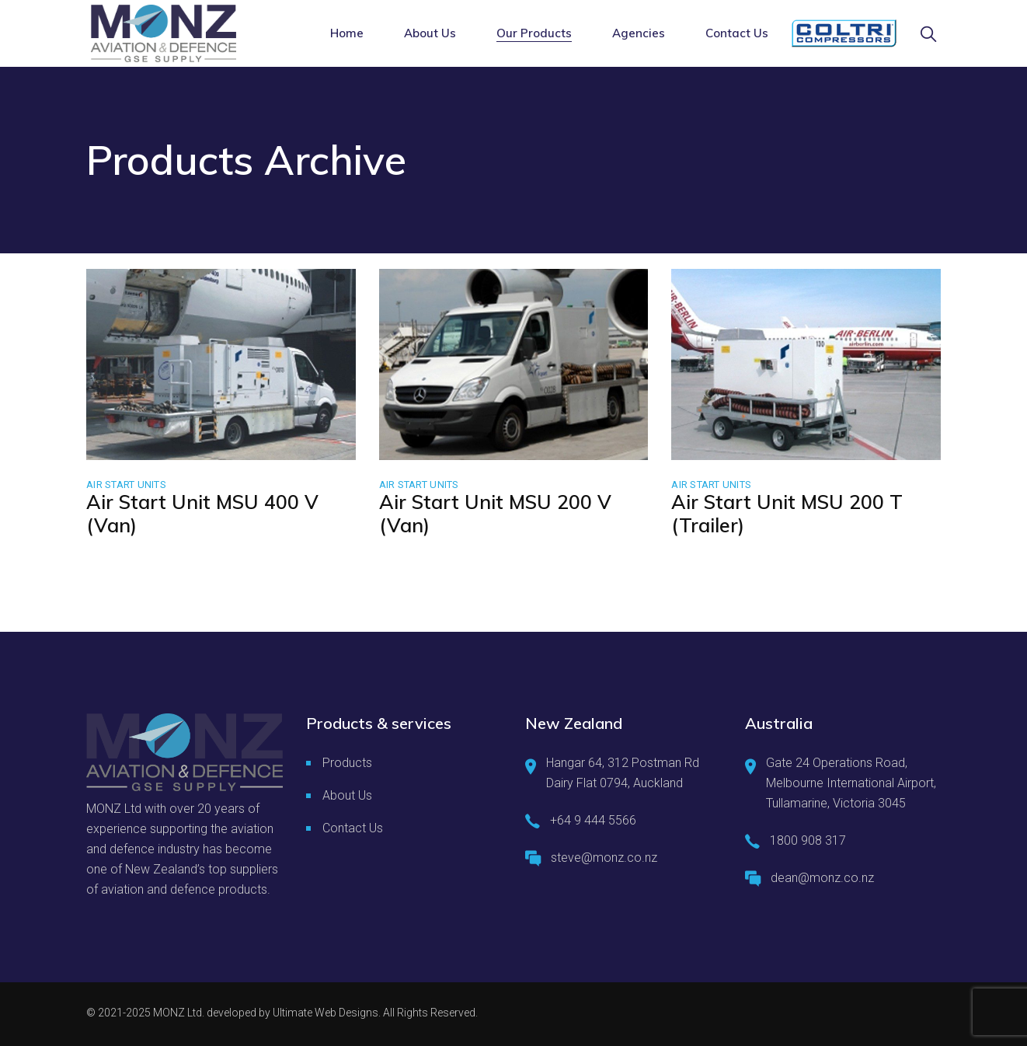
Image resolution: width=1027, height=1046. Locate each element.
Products (347, 762)
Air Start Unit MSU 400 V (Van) (202, 513)
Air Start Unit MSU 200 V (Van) (495, 513)
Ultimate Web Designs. (327, 1012)
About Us (347, 795)
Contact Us (352, 828)
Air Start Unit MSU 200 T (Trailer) (787, 513)
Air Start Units (126, 484)
